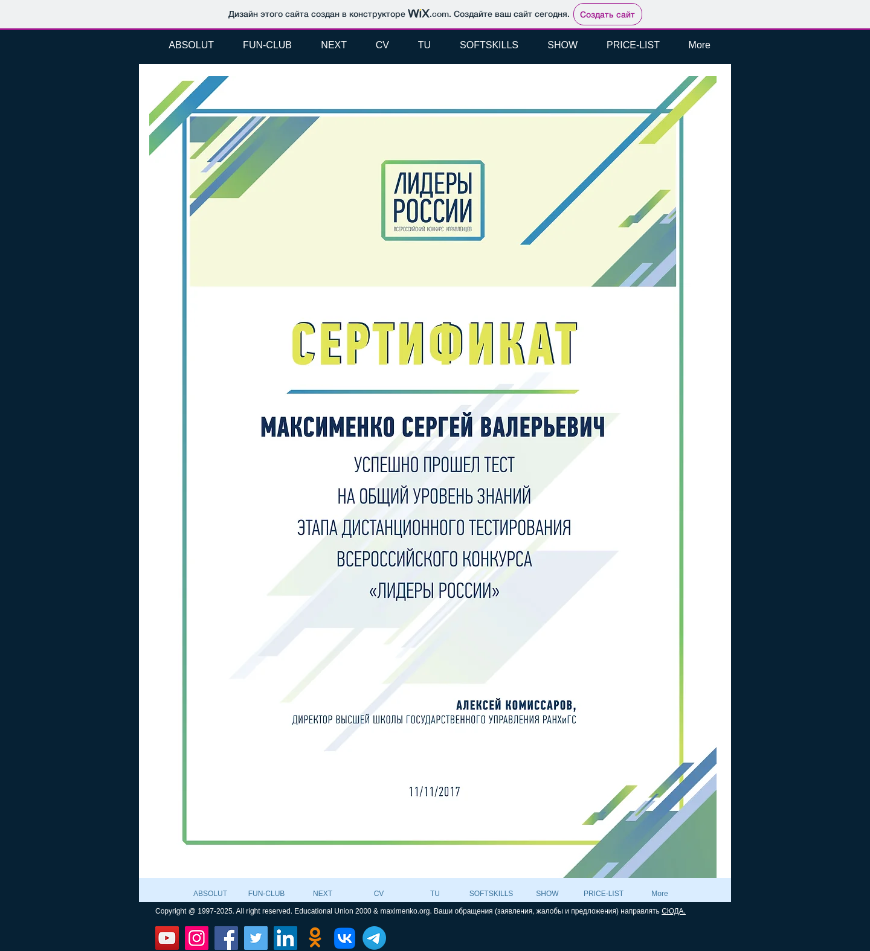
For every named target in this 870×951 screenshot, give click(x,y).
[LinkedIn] (285, 938)
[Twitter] (256, 938)
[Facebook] (226, 938)
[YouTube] (167, 938)
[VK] (344, 938)
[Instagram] (196, 938)
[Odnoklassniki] (315, 938)
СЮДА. (674, 911)
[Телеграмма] (374, 938)
